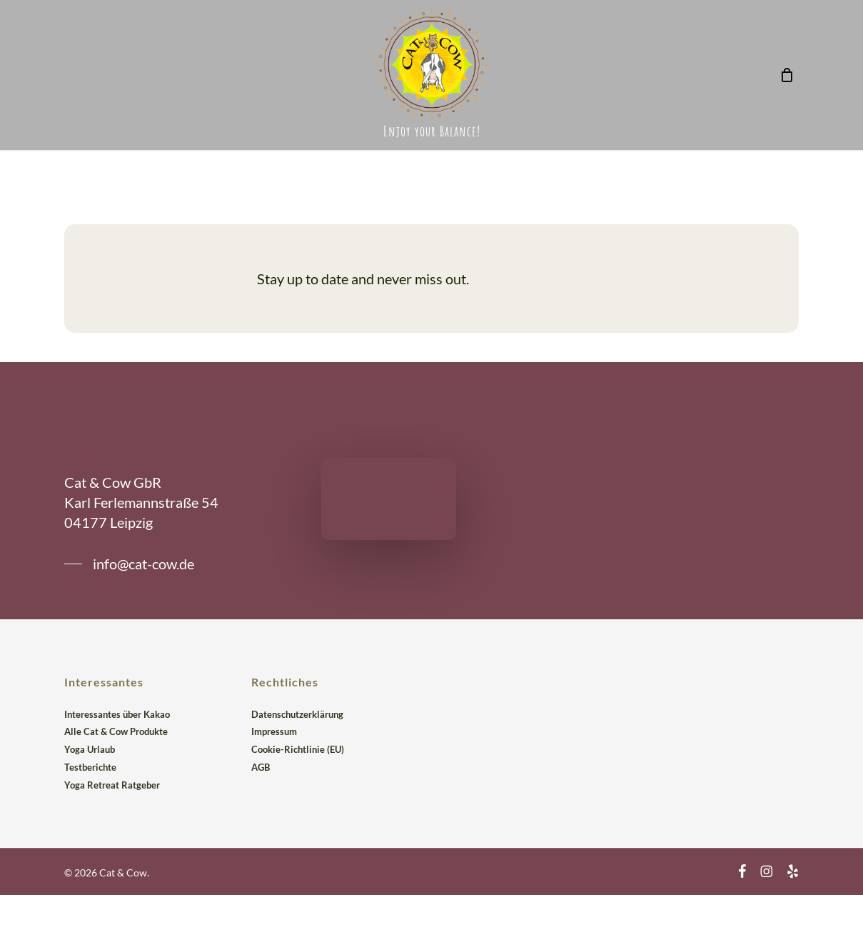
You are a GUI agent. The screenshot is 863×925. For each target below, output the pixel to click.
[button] (129, 564)
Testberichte (90, 767)
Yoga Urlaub (89, 749)
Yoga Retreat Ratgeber (112, 785)
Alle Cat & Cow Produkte (116, 731)
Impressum (274, 731)
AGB (260, 767)
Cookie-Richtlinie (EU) (297, 749)
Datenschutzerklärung (297, 714)
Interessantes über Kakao (117, 714)
